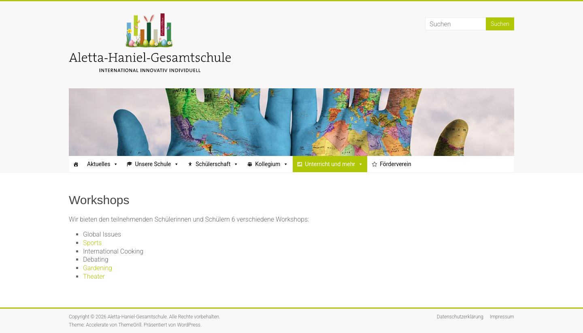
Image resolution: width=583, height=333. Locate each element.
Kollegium (271, 164)
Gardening (97, 268)
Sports (92, 243)
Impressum (502, 317)
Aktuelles (102, 164)
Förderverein (395, 164)
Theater (94, 276)
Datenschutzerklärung (460, 317)
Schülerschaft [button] (217, 164)
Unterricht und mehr (334, 164)
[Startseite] (76, 164)
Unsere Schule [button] (157, 164)
